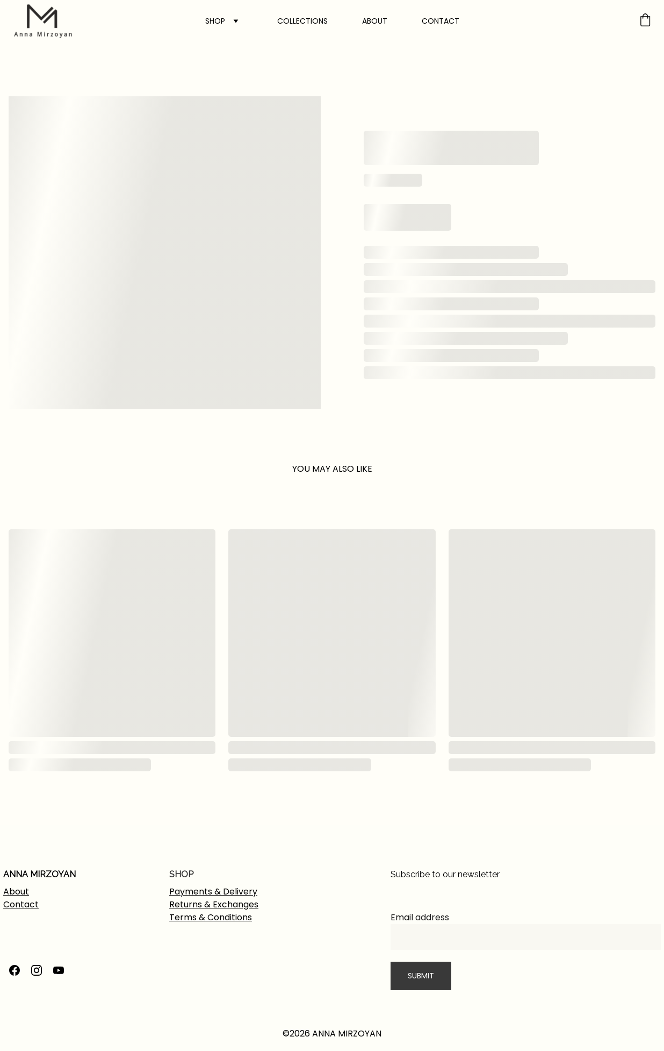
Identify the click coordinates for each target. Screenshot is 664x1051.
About (16, 891)
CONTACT (440, 21)
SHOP (215, 21)
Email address (420, 917)
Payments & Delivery (213, 891)
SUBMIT (421, 975)
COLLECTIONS (302, 21)
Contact (21, 904)
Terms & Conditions (210, 917)
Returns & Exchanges (213, 904)
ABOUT (374, 21)
